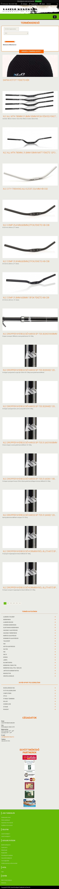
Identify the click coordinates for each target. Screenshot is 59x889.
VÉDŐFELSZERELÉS (8, 676)
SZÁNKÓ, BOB (7, 704)
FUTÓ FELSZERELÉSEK (9, 690)
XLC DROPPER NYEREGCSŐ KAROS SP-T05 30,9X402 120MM (30, 370)
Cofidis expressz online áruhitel (9, 863)
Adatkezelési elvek (5, 817)
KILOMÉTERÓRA (8, 662)
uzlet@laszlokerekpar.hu (7, 736)
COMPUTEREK (7, 693)
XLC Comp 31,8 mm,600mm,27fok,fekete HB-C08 (26, 261)
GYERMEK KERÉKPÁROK (10, 625)
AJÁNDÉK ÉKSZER (8, 622)
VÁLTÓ (5, 654)
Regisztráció (33, 4)
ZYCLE (5, 696)
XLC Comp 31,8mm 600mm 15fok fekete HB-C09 (26, 297)
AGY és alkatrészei (9, 646)
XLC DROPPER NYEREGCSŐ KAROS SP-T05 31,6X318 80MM (30, 442)
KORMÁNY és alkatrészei (11, 638)
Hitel (2, 871)
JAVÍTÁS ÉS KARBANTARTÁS (11, 670)
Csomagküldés (5, 860)
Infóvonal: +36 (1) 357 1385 (9, 4)
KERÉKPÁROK (7, 619)
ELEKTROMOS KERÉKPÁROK (11, 627)
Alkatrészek (4, 850)
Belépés (24, 4)
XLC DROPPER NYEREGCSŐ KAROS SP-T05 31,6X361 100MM (30, 479)
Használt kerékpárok (6, 858)
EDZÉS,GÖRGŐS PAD (9, 688)
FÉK (4, 652)
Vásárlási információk (7, 822)
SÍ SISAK (5, 707)
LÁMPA (5, 660)
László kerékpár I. (5, 833)
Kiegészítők (4, 852)
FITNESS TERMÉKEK (9, 698)
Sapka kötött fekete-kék (16, 80)
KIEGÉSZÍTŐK (7, 673)
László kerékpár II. (5, 836)
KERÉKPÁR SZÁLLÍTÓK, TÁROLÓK (12, 668)
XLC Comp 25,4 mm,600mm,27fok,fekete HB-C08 (26, 225)
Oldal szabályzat (5, 820)
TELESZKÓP (6, 641)
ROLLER (5, 701)
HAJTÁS (5, 649)
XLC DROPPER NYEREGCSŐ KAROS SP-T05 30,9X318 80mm (30, 334)
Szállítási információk (7, 825)
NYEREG (5, 657)
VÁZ (4, 644)
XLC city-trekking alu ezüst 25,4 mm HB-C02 (25, 189)
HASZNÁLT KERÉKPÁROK (10, 633)
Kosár (42, 4)
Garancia (3, 882)
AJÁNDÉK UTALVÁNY (9, 617)
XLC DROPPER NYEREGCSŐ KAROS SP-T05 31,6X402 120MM (30, 515)
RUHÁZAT (6, 709)
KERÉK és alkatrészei (10, 635)
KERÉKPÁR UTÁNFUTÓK (10, 665)
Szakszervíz (4, 847)
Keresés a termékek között (31, 51)
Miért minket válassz (6, 880)
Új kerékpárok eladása (7, 855)
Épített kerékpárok (5, 844)
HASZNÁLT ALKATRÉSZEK (10, 630)
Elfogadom (38, 1)
